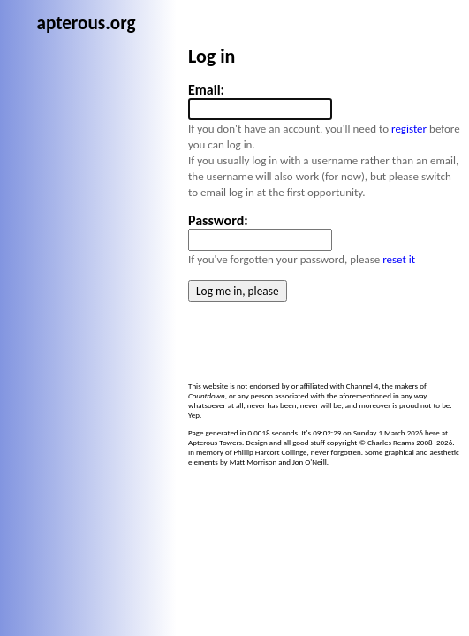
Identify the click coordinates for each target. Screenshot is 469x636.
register (220, 163)
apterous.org (207, 14)
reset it (210, 262)
